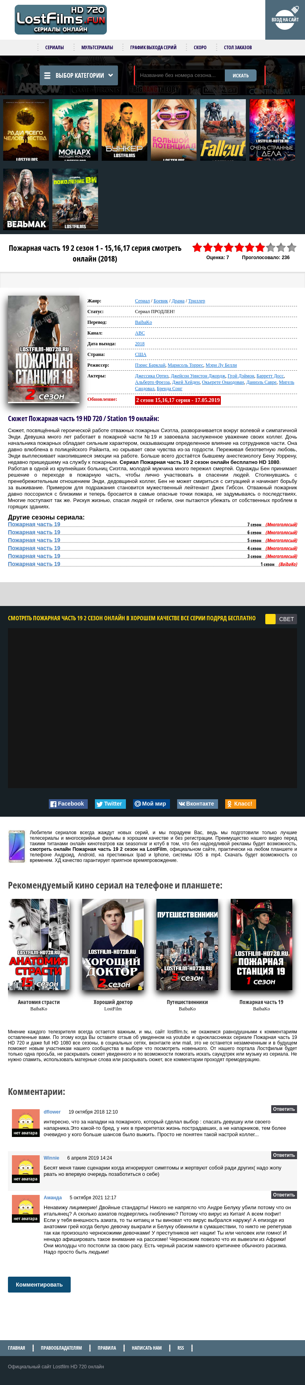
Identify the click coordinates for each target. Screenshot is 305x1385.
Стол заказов (238, 47)
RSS (181, 1348)
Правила (107, 1348)
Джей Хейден (185, 382)
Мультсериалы (97, 47)
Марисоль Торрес (185, 365)
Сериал (142, 301)
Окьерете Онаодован (223, 382)
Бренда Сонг (169, 388)
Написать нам (147, 1348)
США (141, 354)
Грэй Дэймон (241, 376)
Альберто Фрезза (152, 382)
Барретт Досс (270, 376)
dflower (52, 1112)
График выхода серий (153, 47)
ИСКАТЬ (241, 75)
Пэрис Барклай (150, 365)
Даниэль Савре (261, 382)
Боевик (161, 301)
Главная (16, 1348)
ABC (140, 333)
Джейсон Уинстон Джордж (198, 376)
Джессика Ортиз (151, 376)
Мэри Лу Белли (221, 365)
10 (292, 247)
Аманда (53, 1197)
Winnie (51, 1158)
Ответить (284, 1109)
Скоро (200, 47)
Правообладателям (61, 1348)
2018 (140, 343)
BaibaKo (143, 322)
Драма (178, 301)
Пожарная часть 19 (34, 524)
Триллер (196, 301)
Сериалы (54, 47)
